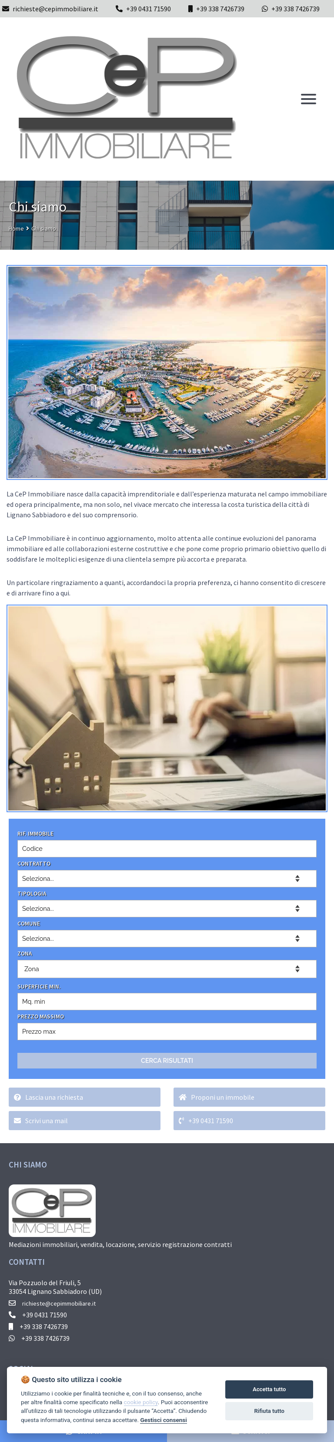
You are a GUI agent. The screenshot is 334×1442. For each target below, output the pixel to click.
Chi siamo (43, 228)
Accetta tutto (269, 1389)
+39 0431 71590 (148, 8)
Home (16, 228)
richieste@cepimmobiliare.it (50, 8)
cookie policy (141, 1402)
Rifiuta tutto (269, 1411)
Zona (31, 968)
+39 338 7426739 (220, 8)
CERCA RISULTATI (167, 1060)
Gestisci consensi (163, 1419)
